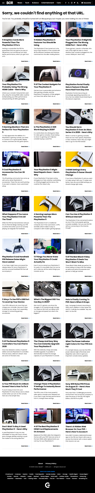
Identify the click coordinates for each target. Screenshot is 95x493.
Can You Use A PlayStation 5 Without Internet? (79, 215)
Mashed (36, 476)
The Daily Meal (43, 478)
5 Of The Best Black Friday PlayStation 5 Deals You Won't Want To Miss (78, 259)
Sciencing (83, 476)
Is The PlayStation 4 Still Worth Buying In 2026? (45, 128)
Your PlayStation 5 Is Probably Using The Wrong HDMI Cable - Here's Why (14, 87)
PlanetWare (74, 476)
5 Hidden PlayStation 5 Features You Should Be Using (45, 42)
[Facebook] (66, 3)
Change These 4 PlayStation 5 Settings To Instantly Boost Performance (47, 386)
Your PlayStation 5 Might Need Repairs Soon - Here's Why (46, 172)
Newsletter (86, 3)
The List (52, 478)
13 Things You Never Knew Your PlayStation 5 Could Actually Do (46, 259)
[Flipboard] (74, 3)
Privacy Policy (51, 464)
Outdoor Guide (63, 476)
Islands (16, 476)
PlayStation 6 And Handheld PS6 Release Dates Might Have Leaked (15, 259)
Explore (25, 474)
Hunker (9, 476)
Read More (24, 61)
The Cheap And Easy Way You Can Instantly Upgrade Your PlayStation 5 (46, 344)
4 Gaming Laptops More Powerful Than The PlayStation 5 (45, 217)
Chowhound (9, 474)
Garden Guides (50, 474)
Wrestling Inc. (83, 478)
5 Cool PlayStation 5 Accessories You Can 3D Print (13, 172)
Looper (30, 476)
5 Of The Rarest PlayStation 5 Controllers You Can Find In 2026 (15, 344)
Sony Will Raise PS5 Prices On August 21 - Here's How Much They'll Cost (78, 386)
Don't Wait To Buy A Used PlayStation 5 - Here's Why (14, 427)
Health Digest (73, 474)
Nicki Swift (54, 476)
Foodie (31, 474)
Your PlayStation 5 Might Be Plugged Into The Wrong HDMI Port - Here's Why (79, 42)
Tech (27, 3)
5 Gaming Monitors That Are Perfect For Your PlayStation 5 (15, 129)
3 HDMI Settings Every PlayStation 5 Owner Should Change (79, 172)
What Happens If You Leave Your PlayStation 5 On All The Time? (15, 217)
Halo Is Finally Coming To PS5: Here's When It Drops (77, 300)
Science (35, 3)
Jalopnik (23, 476)
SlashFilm (10, 478)
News (20, 3)
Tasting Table (32, 478)
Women (74, 478)
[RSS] (77, 3)
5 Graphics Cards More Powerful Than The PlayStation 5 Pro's (13, 42)
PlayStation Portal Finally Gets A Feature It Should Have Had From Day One (78, 87)
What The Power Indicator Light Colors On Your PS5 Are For (79, 344)
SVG (25, 478)
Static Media (38, 467)
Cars (59, 3)
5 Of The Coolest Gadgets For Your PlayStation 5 (47, 85)
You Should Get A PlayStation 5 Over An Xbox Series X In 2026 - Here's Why (79, 129)
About (40, 464)
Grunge (65, 474)
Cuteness (18, 474)
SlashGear (18, 478)
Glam (59, 474)
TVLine (68, 478)
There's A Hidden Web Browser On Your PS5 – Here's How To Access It (76, 429)
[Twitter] (68, 3)
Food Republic (39, 474)
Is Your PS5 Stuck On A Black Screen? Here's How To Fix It (15, 385)
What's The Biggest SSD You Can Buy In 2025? (47, 300)
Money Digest (45, 476)
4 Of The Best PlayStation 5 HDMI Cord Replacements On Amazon (46, 429)
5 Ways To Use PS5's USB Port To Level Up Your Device (15, 300)
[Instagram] (71, 3)
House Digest (84, 474)
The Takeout (60, 478)
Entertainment (47, 3)
